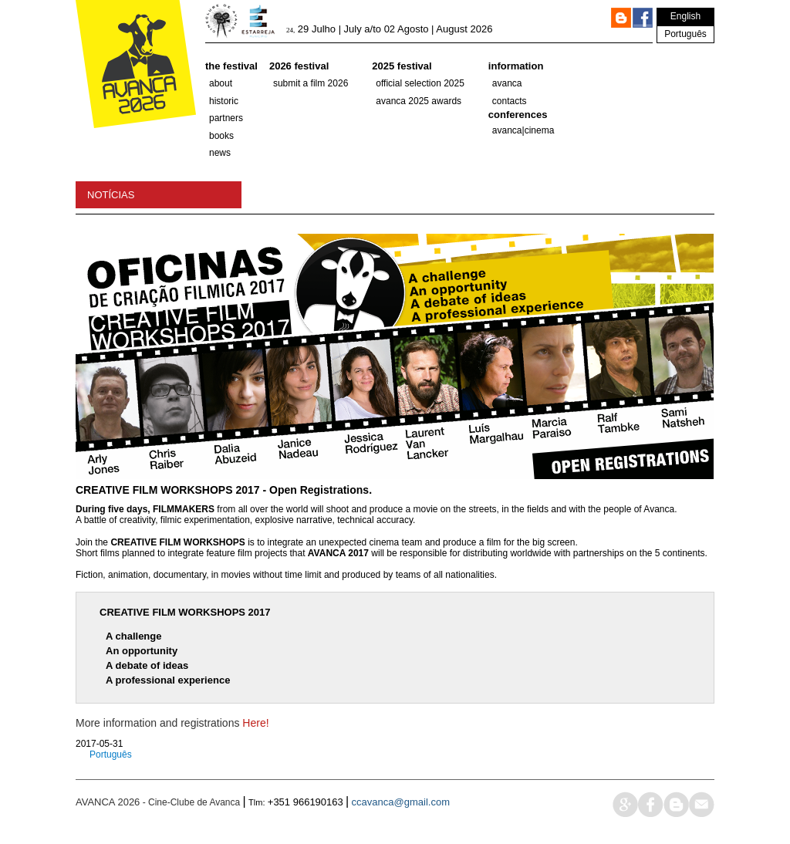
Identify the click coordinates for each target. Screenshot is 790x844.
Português (685, 34)
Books (221, 135)
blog (676, 804)
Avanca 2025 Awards (418, 101)
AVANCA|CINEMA (523, 130)
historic (223, 101)
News (220, 152)
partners (226, 118)
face (650, 804)
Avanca (507, 83)
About (220, 83)
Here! (255, 723)
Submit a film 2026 (310, 83)
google (625, 804)
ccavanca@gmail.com (401, 802)
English (685, 16)
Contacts (509, 101)
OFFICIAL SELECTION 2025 (420, 83)
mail (701, 804)
